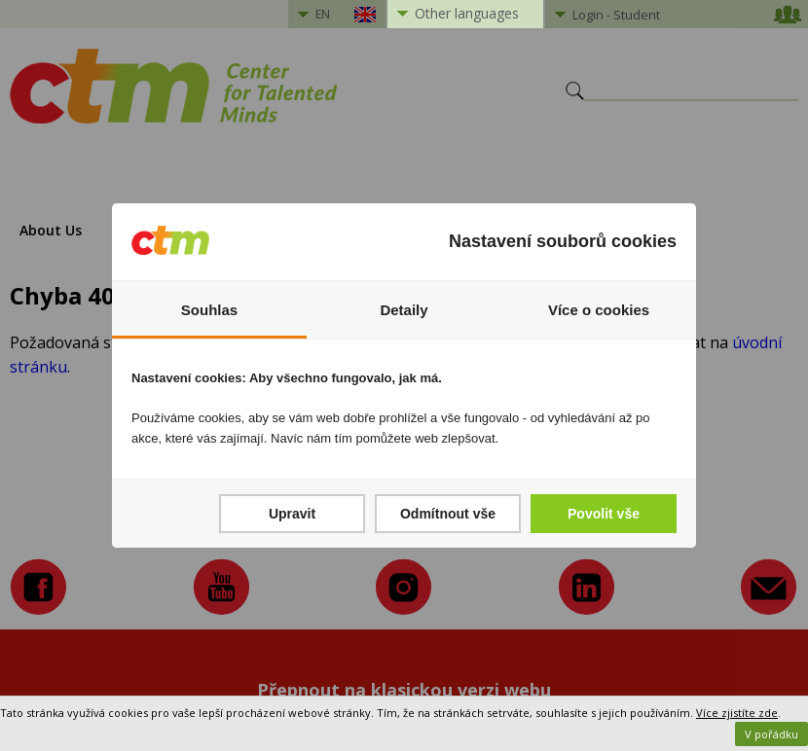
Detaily (403, 310)
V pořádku (771, 734)
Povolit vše (604, 513)
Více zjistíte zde (737, 712)
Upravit (292, 513)
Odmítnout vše (448, 513)
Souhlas (209, 310)
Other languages (467, 13)
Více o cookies (598, 310)
